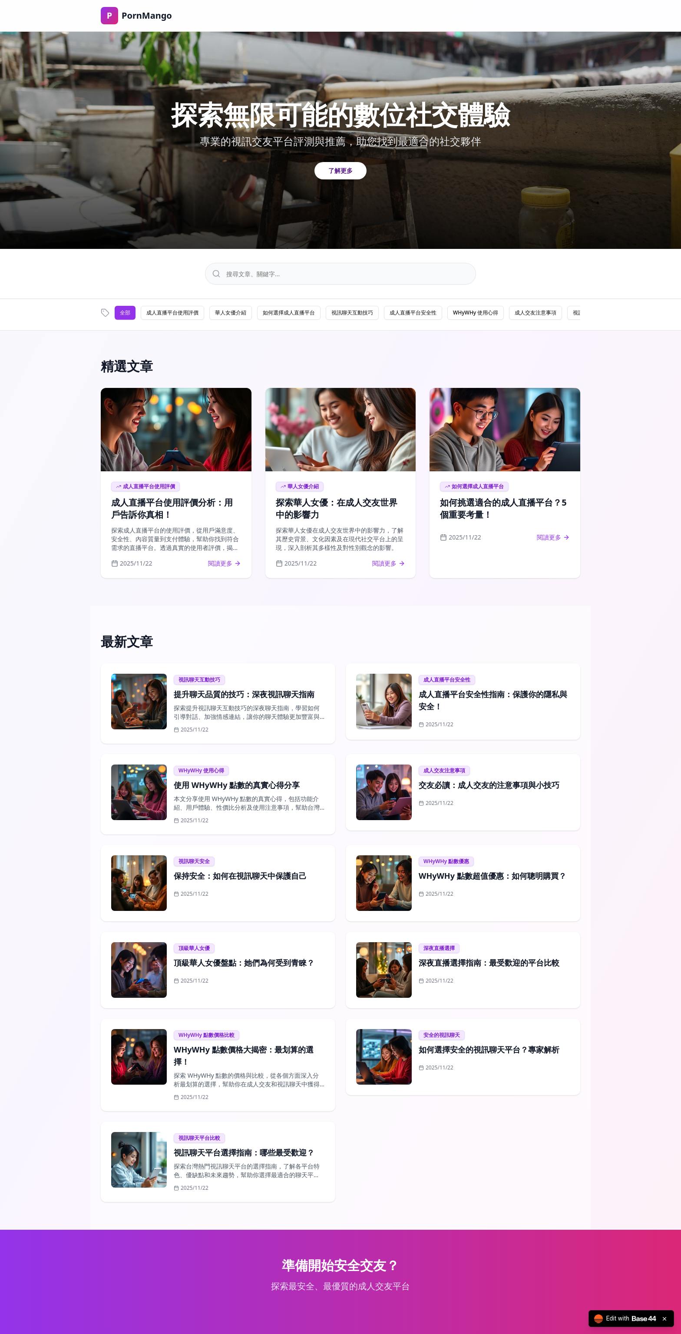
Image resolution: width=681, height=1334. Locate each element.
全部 (125, 312)
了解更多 (340, 170)
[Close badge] (664, 1319)
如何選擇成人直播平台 (289, 312)
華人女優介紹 (230, 312)
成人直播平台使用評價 (172, 312)
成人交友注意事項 (535, 312)
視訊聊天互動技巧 (352, 312)
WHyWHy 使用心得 (475, 312)
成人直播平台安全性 (413, 312)
